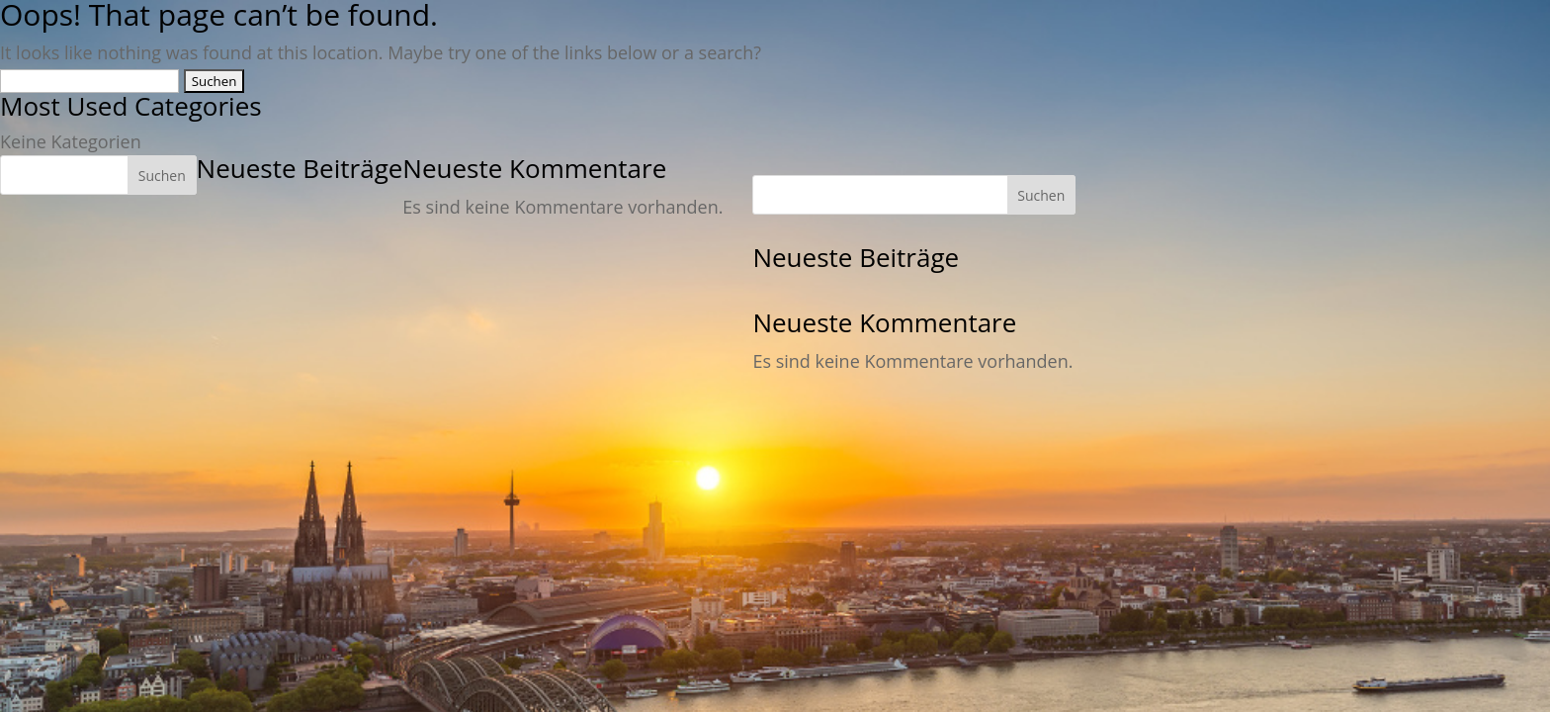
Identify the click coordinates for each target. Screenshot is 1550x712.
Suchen (162, 175)
